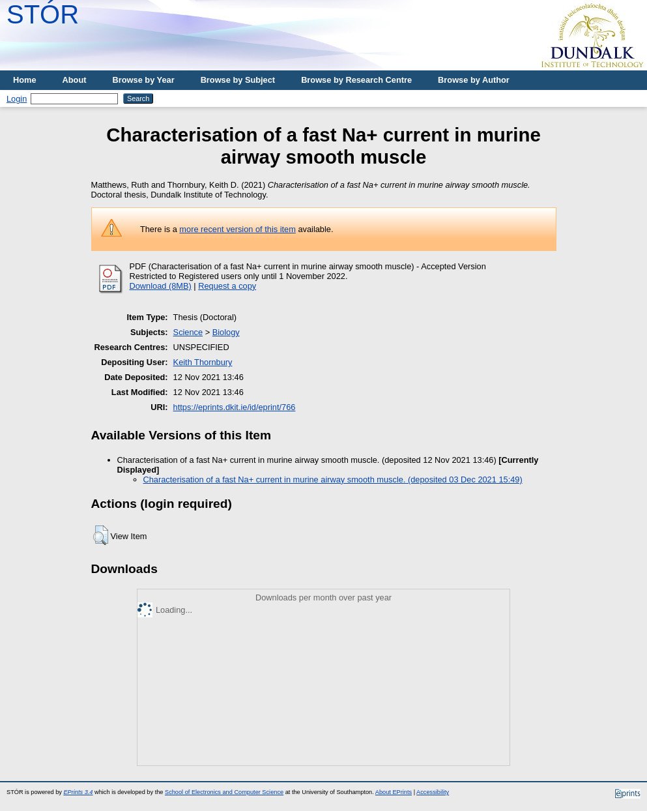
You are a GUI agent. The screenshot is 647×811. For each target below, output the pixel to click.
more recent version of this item (237, 229)
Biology (226, 332)
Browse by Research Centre (356, 80)
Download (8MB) (161, 286)
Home (24, 80)
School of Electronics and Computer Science (224, 792)
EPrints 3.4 (78, 792)
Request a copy (227, 286)
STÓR (43, 14)
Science (188, 332)
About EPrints (393, 792)
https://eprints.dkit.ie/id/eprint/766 (234, 407)
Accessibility (432, 792)
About (75, 80)
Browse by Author (474, 80)
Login (17, 99)
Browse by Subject (238, 80)
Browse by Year (144, 80)
